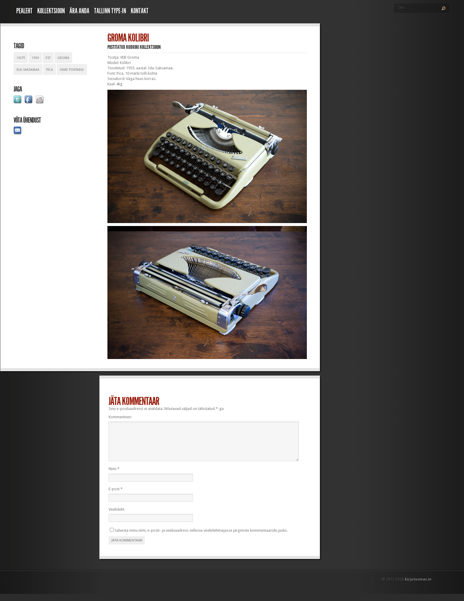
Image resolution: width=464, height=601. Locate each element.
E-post (116, 496)
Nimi (114, 476)
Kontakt (140, 11)
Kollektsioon (51, 11)
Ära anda (79, 11)
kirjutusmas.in (418, 586)
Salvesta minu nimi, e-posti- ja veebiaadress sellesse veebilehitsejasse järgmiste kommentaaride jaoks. (201, 537)
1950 (35, 58)
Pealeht (24, 11)
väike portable (72, 70)
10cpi (21, 58)
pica (49, 70)
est (48, 58)
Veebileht (116, 516)
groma (63, 58)
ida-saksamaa (28, 70)
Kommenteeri (120, 417)
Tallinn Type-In (110, 11)
